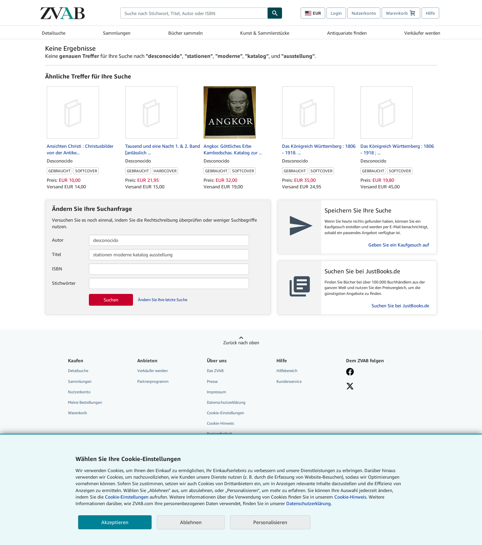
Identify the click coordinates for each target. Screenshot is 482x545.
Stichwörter (63, 283)
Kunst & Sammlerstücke (264, 33)
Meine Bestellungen (85, 402)
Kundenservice (289, 381)
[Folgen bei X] (376, 387)
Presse (212, 381)
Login (336, 13)
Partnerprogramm (153, 381)
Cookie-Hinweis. (350, 497)
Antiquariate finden (347, 33)
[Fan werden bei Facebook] (376, 372)
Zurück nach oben (241, 342)
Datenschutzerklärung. (309, 503)
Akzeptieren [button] (114, 522)
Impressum (216, 391)
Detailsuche (53, 33)
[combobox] (193, 13)
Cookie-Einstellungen (126, 497)
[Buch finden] (275, 13)
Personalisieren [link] (270, 522)
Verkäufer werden (422, 33)
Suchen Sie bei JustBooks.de (400, 305)
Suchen (111, 299)
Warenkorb (77, 412)
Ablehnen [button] (191, 522)
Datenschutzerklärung (226, 402)
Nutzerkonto (364, 13)
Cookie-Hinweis (220, 423)
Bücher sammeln (185, 33)
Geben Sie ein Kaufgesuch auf (398, 244)
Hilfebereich (286, 370)
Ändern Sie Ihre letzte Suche (162, 299)
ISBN (57, 268)
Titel (56, 254)
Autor (57, 240)
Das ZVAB (215, 370)
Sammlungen (116, 33)
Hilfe (430, 13)
